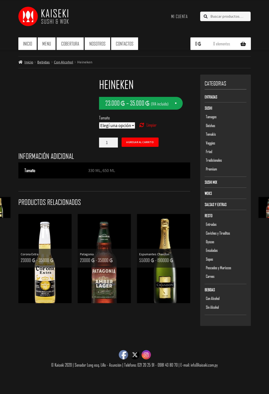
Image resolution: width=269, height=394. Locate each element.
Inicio (27, 43)
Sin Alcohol (212, 307)
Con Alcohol (63, 62)
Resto (209, 215)
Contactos (124, 43)
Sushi (208, 108)
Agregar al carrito (140, 142)
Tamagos (211, 116)
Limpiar (151, 125)
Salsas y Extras (215, 204)
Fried (209, 151)
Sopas (209, 259)
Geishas (210, 125)
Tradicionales (214, 160)
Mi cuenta (179, 16)
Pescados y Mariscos (218, 267)
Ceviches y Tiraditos (218, 233)
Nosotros (97, 43)
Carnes (210, 276)
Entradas (211, 96)
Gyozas (210, 241)
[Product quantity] (108, 143)
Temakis (211, 134)
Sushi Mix (211, 182)
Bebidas (43, 62)
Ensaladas (212, 250)
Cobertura (70, 43)
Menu (46, 43)
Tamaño (104, 117)
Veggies (210, 142)
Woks (208, 193)
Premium (211, 168)
